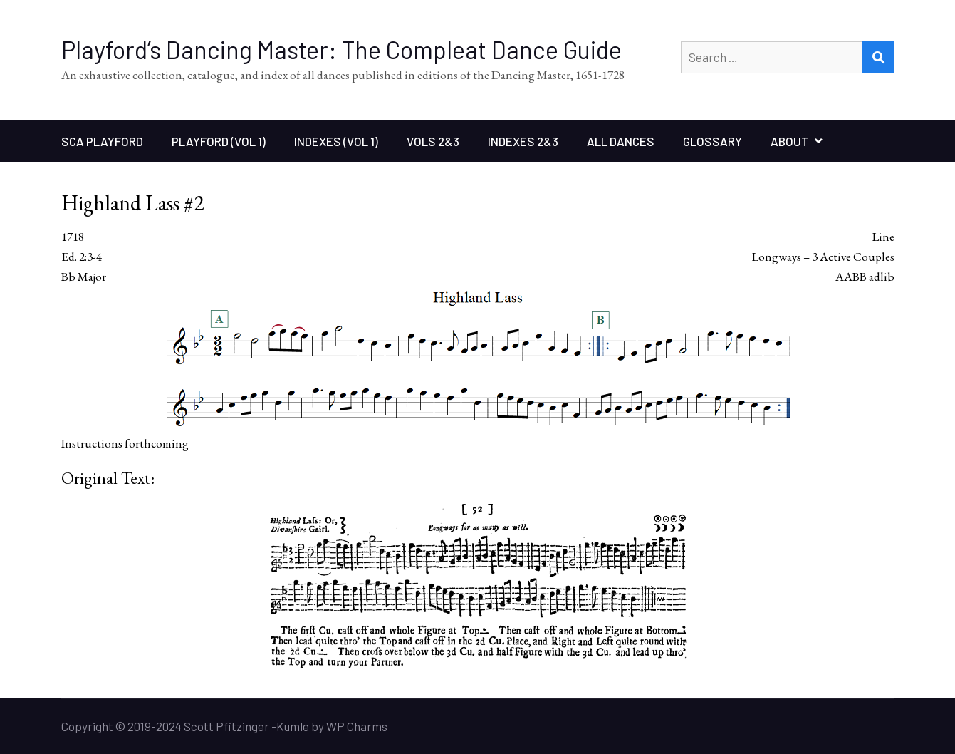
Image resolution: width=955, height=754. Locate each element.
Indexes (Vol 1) (336, 141)
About (789, 141)
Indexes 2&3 (523, 141)
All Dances (620, 141)
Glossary (712, 141)
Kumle (292, 726)
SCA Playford (102, 141)
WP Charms (356, 726)
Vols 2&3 (433, 141)
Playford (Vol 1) (219, 141)
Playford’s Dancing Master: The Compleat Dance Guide (341, 49)
